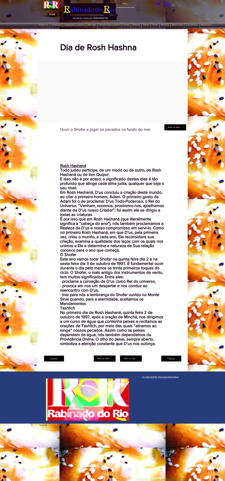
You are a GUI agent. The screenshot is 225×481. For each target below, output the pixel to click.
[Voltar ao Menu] (175, 127)
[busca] (125, 3)
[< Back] (70, 37)
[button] (90, 18)
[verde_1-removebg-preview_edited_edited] (166, 4)
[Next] (156, 358)
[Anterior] (54, 358)
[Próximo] (171, 358)
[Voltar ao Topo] (131, 358)
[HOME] (52, 14)
